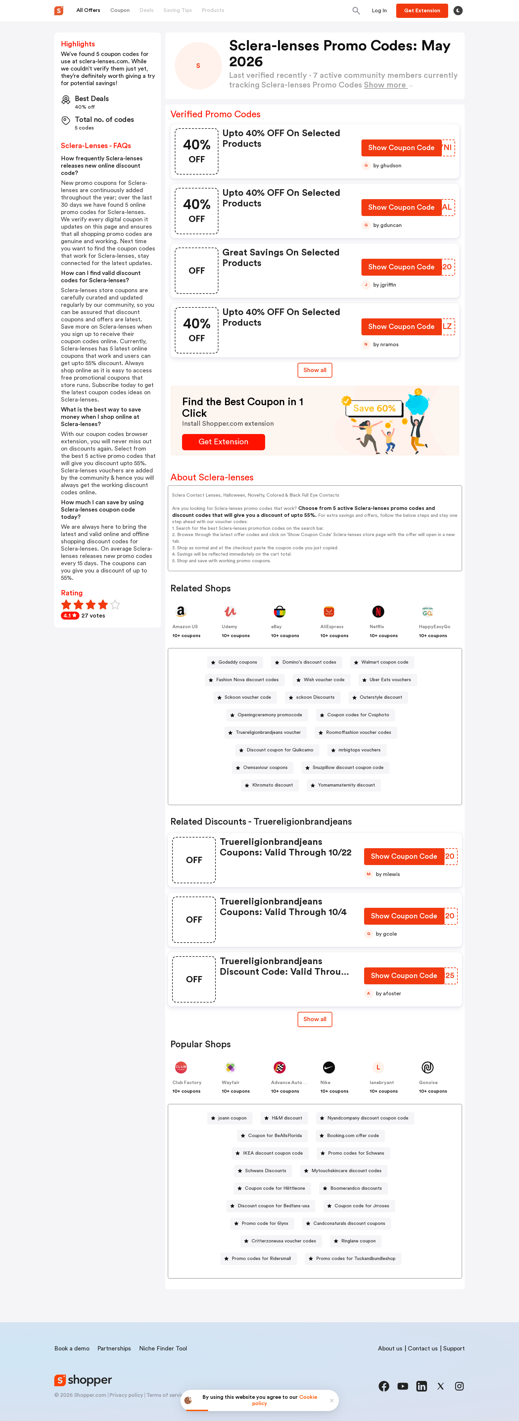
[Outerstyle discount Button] (378, 697)
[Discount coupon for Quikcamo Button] (277, 750)
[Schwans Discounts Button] (263, 1171)
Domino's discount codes (309, 662)
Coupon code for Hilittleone (275, 1188)
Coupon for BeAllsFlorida (275, 1135)
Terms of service (166, 1395)
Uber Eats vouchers (390, 680)
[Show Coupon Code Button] (401, 149)
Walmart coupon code (384, 662)
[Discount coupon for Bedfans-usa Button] (270, 1206)
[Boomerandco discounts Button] (353, 1188)
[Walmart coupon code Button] (382, 662)
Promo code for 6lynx (265, 1223)
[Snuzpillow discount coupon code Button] (346, 768)
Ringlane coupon (358, 1241)
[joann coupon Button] (230, 1118)
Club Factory (187, 1082)
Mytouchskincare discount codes (346, 1171)
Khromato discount (272, 785)
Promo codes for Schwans (356, 1153)
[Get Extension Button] (223, 442)
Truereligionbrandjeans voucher (268, 732)
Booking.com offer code (353, 1135)
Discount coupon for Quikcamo (280, 750)
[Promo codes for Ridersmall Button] (258, 1259)
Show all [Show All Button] (315, 370)
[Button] (379, 11)
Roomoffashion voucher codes (358, 732)
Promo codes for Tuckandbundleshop (356, 1258)
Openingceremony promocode (270, 715)
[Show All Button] (315, 1019)
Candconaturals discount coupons (349, 1223)
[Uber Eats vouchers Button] (387, 680)
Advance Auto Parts (293, 1082)
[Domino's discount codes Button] (306, 662)
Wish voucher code (324, 680)
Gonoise (428, 1082)
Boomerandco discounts (356, 1188)
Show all (315, 1019)
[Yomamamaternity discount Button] (344, 785)
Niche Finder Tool (163, 1348)
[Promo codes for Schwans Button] (353, 1153)
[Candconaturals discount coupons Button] (346, 1224)
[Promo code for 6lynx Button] (262, 1224)
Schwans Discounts (265, 1171)
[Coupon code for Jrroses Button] (359, 1206)
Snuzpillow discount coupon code (348, 767)
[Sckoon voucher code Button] (245, 697)
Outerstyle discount (381, 697)
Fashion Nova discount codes (247, 680)
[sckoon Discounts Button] (313, 697)
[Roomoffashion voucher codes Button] (356, 733)
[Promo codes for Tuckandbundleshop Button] (353, 1259)
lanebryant (382, 1082)
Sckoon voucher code (248, 697)
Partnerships (114, 1348)
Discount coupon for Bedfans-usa (273, 1206)
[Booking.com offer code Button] (350, 1136)
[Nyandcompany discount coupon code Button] (365, 1118)
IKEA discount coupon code (273, 1153)
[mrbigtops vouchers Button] (357, 750)
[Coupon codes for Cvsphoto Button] (355, 715)
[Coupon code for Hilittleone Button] (272, 1188)
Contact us (423, 1348)
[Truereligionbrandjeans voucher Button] (265, 733)
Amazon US (185, 627)
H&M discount (287, 1118)
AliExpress (332, 627)
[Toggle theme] (458, 11)
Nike (325, 1082)
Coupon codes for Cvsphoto (358, 715)
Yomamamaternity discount (346, 785)
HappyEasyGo (434, 627)
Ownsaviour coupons (265, 767)
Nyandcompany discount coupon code (367, 1118)
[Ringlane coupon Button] (356, 1241)
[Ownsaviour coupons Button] (263, 768)
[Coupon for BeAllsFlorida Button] (272, 1136)
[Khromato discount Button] (270, 785)
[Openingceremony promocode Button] (267, 715)
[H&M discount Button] (284, 1118)
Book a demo (71, 1348)
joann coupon (232, 1118)
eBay (276, 627)
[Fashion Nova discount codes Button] (245, 680)
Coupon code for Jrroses (362, 1206)
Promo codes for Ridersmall (261, 1258)
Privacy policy (126, 1395)
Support (454, 1348)
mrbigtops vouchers (360, 750)
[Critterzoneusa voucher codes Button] (281, 1241)
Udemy (229, 627)
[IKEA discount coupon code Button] (270, 1153)
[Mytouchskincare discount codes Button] (344, 1171)
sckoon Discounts (315, 697)
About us (390, 1348)
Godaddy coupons (237, 662)
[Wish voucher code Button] (322, 680)
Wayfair (231, 1082)
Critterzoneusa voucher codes (284, 1241)
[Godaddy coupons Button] (235, 662)
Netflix (377, 627)
